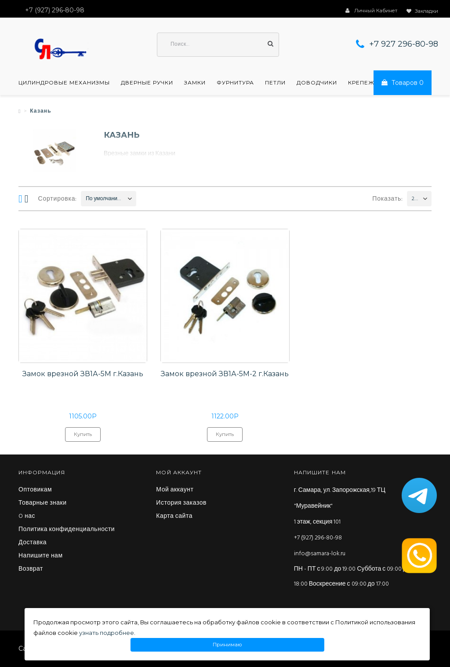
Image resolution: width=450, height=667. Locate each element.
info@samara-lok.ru (319, 554)
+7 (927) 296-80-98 (318, 538)
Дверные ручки (147, 83)
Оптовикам (35, 490)
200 (415, 198)
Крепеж (361, 83)
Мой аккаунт (174, 490)
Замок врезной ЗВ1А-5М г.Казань (82, 374)
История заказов (181, 503)
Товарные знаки (42, 503)
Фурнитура (235, 83)
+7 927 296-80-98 (403, 44)
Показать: (387, 199)
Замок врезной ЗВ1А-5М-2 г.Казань (225, 374)
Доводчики (317, 83)
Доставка (32, 542)
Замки (195, 83)
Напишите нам (40, 556)
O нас (26, 516)
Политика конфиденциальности (66, 529)
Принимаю (227, 645)
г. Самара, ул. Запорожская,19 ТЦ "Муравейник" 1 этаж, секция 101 (339, 506)
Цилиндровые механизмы (64, 83)
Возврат (30, 569)
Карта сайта (174, 516)
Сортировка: (57, 199)
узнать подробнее (106, 632)
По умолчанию (103, 198)
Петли (275, 83)
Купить (82, 436)
